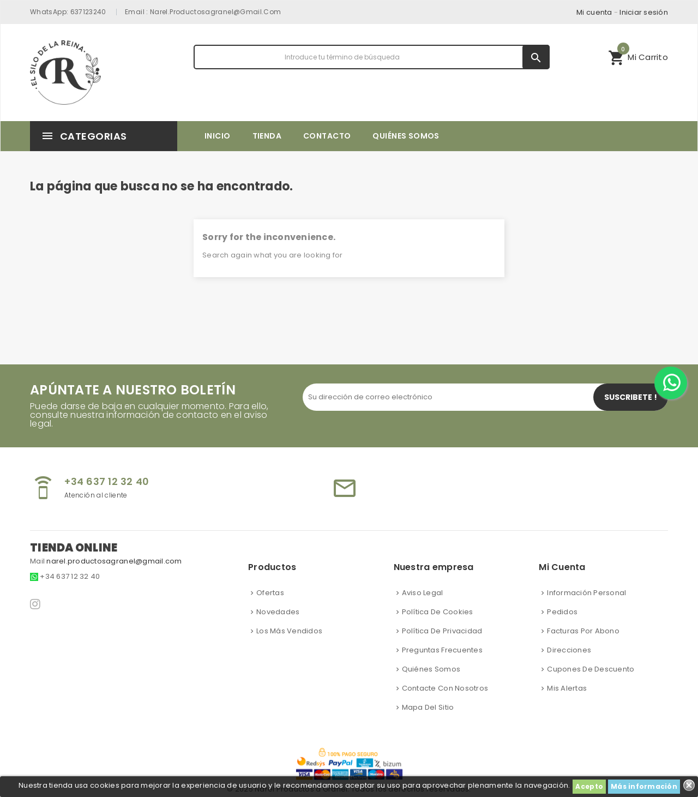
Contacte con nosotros (445, 688)
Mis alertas (567, 688)
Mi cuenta (594, 12)
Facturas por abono (583, 631)
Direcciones (569, 650)
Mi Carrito (638, 56)
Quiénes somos (431, 669)
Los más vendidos (289, 631)
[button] (638, 57)
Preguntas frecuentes (442, 650)
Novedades (277, 612)
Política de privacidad (442, 631)
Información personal (586, 593)
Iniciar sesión (643, 12)
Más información (644, 786)
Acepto (589, 786)
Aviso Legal (422, 593)
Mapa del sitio (428, 707)
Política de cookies (437, 612)
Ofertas (270, 593)
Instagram (36, 604)
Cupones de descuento (590, 669)
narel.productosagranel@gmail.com (215, 11)
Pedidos (562, 612)
